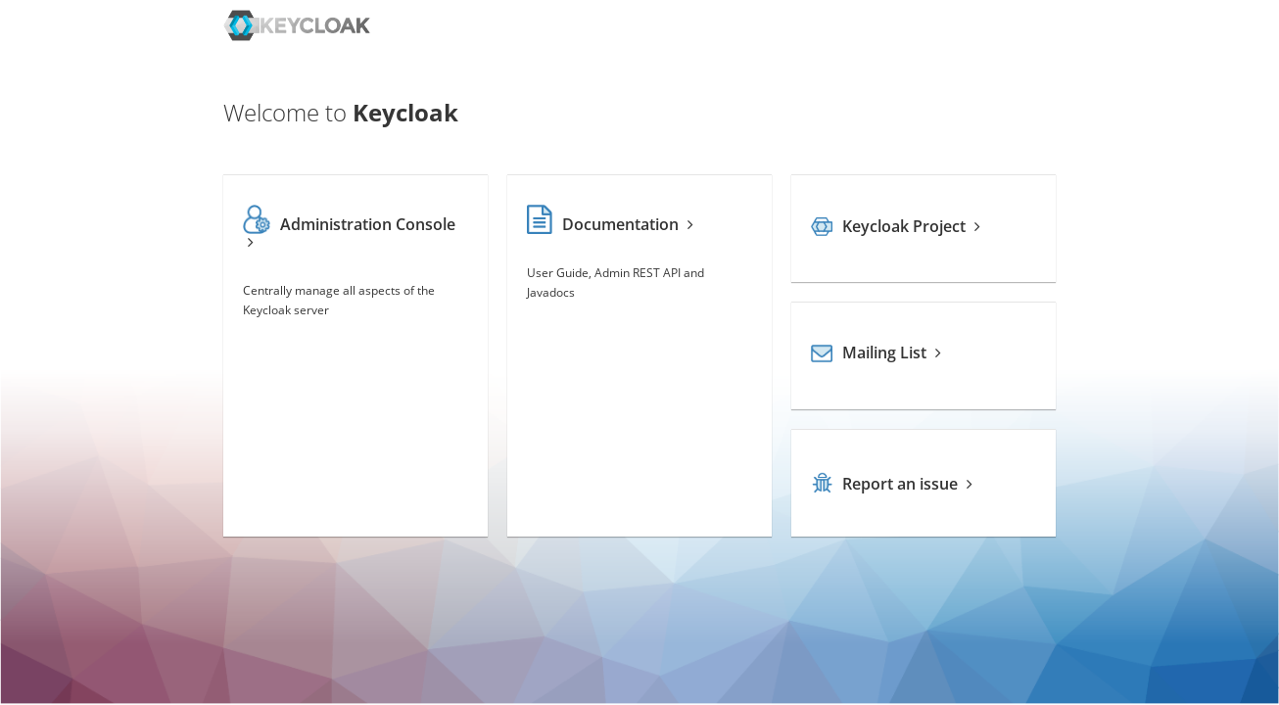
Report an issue (891, 483)
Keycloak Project (895, 226)
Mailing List (876, 352)
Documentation (610, 224)
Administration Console (349, 231)
